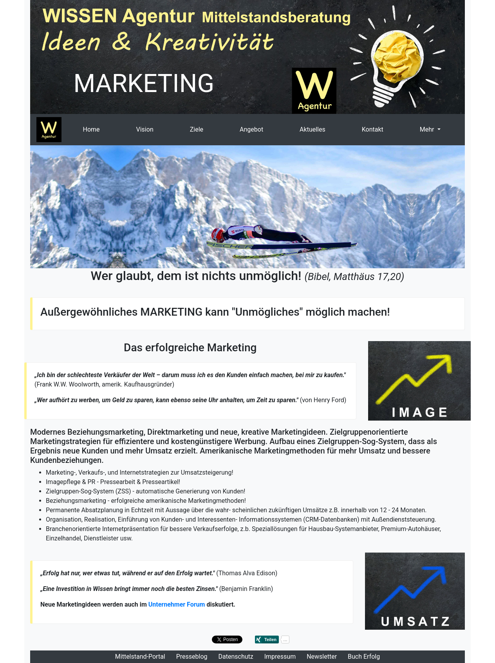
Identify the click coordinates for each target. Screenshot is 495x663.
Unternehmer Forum (176, 604)
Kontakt (372, 129)
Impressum (280, 656)
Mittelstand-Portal (140, 656)
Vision (145, 129)
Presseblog (192, 656)
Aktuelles (312, 129)
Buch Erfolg (364, 656)
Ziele (196, 129)
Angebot (251, 129)
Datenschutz (236, 656)
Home (91, 129)
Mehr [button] (428, 129)
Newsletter (322, 656)
